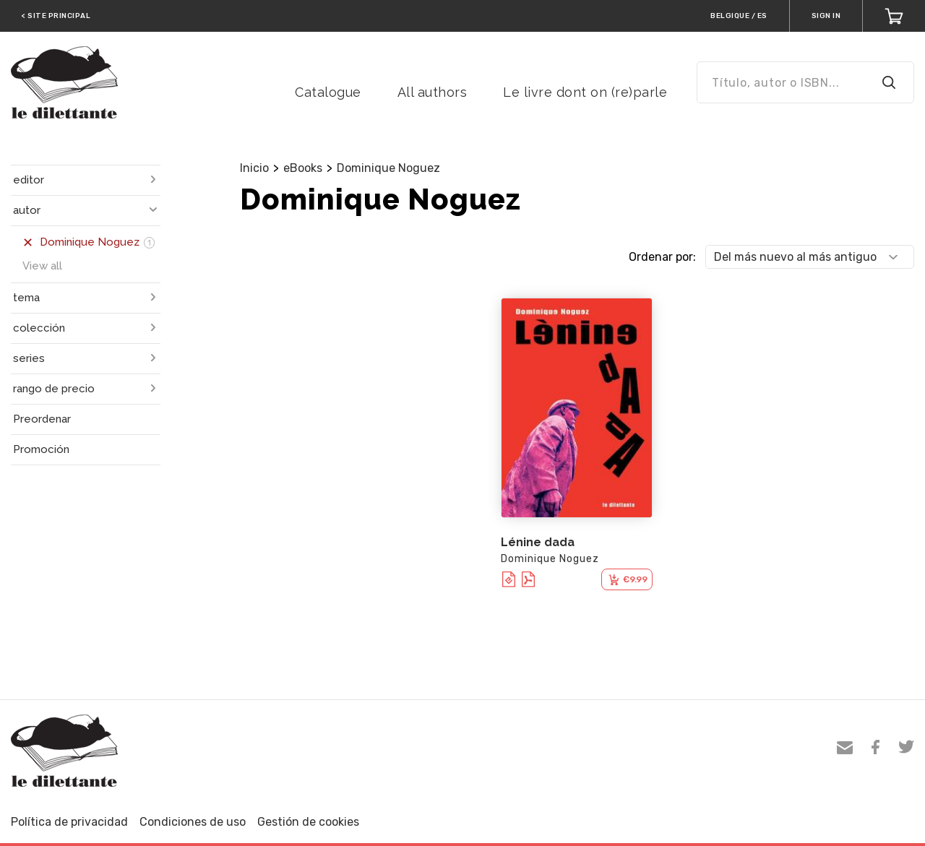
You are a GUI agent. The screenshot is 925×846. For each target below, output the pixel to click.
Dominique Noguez (388, 168)
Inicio (254, 168)
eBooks (302, 168)
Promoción (41, 449)
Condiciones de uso (192, 822)
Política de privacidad (69, 822)
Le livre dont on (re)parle (585, 92)
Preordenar (42, 419)
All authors (432, 92)
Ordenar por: (662, 257)
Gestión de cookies (308, 822)
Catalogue (328, 92)
